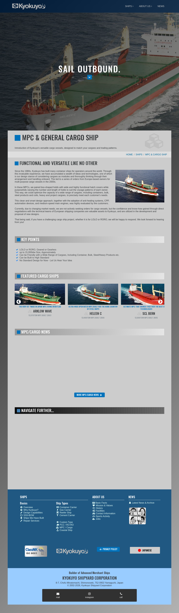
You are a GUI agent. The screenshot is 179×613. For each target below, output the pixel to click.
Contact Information (103, 513)
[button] (89, 77)
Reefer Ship (63, 512)
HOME (129, 154)
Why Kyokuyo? (29, 510)
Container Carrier (66, 507)
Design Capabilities (31, 512)
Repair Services (29, 521)
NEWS (161, 6)
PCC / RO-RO (65, 525)
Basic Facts (99, 503)
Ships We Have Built (32, 518)
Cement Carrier (65, 515)
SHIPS (128, 6)
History (97, 508)
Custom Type (64, 522)
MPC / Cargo (64, 527)
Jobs (96, 519)
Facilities (98, 511)
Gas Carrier (63, 510)
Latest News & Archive (141, 503)
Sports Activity (101, 516)
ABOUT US (144, 6)
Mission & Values (102, 505)
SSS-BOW (27, 515)
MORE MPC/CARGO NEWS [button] (89, 395)
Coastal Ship (64, 530)
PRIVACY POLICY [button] (108, 549)
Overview (26, 507)
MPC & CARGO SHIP (156, 154)
